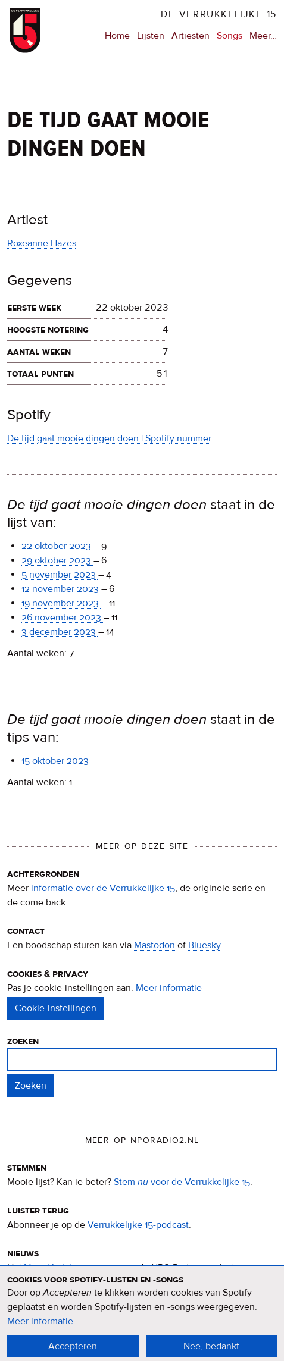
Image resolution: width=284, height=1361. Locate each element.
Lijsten (150, 36)
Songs (229, 36)
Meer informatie (169, 988)
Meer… (263, 36)
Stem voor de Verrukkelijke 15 (182, 1182)
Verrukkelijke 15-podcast (138, 1225)
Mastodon (154, 945)
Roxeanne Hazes (41, 243)
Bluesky (204, 945)
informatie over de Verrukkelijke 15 (103, 888)
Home (117, 36)
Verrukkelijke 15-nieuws (73, 1268)
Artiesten (190, 36)
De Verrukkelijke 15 (219, 14)
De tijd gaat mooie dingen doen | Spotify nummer (109, 438)
